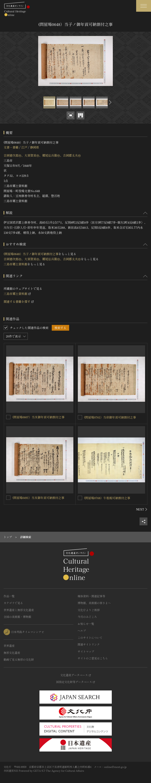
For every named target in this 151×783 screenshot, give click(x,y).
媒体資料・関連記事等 (91, 596)
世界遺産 (9, 646)
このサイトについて (90, 638)
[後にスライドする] (110, 102)
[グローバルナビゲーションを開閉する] (143, 6)
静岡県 (34, 147)
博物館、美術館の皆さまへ (94, 603)
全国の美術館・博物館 (17, 617)
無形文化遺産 (12, 653)
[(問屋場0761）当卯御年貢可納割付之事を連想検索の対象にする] (80, 417)
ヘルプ (82, 631)
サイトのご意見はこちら (93, 658)
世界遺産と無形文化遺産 (19, 610)
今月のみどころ (87, 617)
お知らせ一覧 (86, 624)
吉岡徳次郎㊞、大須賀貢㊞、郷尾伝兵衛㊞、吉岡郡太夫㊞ (42, 155)
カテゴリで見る (13, 603)
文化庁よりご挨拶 (89, 610)
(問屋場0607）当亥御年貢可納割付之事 (38, 417)
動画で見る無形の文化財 (19, 659)
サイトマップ (86, 651)
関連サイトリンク (89, 644)
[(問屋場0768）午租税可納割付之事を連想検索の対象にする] (80, 498)
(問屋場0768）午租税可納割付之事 (107, 498)
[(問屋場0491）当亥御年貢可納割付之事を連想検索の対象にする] (8, 498)
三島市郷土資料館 (15, 264)
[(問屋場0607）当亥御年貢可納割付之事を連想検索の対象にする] (8, 417)
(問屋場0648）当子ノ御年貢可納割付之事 (31, 254)
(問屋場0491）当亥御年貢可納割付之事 (38, 498)
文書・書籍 (11, 147)
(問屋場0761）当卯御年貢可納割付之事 (110, 417)
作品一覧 (9, 596)
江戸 (24, 147)
